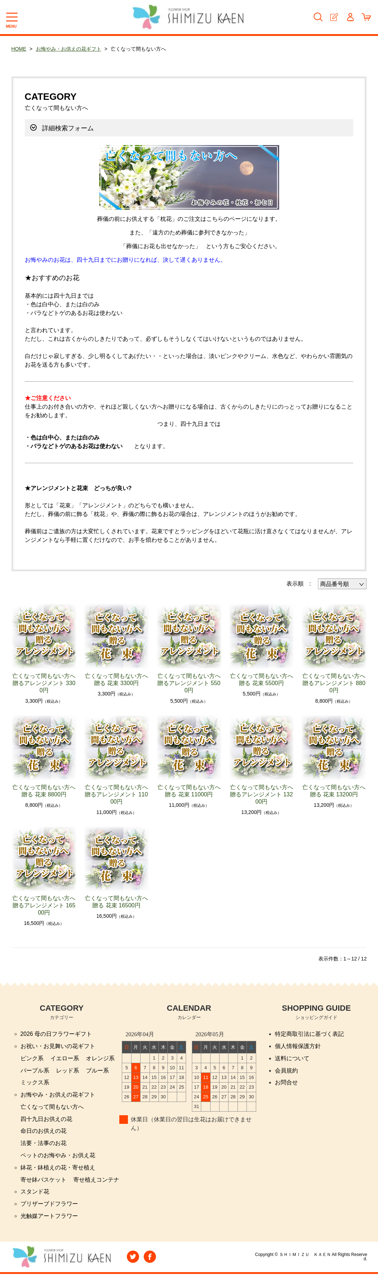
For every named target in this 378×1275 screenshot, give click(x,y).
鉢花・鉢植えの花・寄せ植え (57, 1168)
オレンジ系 (100, 1058)
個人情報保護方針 (298, 1046)
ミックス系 (34, 1083)
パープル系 (34, 1070)
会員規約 (286, 1070)
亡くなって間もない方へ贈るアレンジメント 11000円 (116, 794)
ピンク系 (31, 1058)
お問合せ (286, 1083)
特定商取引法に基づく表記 (309, 1034)
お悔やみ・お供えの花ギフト (68, 49)
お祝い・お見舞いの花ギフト (57, 1046)
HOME (19, 49)
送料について (292, 1058)
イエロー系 (64, 1058)
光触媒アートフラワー (49, 1217)
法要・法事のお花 (43, 1144)
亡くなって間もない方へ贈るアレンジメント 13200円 (261, 794)
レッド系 (67, 1070)
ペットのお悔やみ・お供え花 (57, 1156)
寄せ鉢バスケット (43, 1180)
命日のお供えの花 (43, 1132)
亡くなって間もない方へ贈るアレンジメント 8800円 (333, 683)
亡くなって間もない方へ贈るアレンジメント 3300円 (43, 683)
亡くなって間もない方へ (52, 1107)
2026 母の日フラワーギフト (56, 1034)
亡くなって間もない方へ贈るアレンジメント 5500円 (189, 683)
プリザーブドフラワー (49, 1205)
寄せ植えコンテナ (96, 1180)
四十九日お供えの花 (46, 1119)
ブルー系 (97, 1070)
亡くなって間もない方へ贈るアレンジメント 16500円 (43, 905)
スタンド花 (34, 1193)
